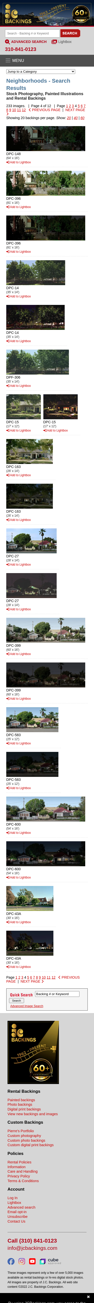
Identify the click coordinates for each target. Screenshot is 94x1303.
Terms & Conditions (23, 1181)
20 (69, 118)
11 (19, 110)
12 (24, 110)
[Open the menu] (47, 60)
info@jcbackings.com (32, 1248)
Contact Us (16, 1221)
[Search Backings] (32, 33)
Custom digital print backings (31, 1145)
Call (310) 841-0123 (32, 1241)
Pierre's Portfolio (21, 1131)
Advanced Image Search (26, 1006)
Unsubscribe (18, 1217)
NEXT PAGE (32, 981)
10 (14, 110)
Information (17, 1167)
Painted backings (21, 1100)
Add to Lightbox (18, 162)
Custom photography (24, 1136)
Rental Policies (19, 1162)
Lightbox (65, 42)
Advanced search (21, 1207)
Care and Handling (23, 1171)
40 (76, 118)
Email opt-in (17, 1212)
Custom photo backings (26, 1140)
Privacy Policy (19, 1176)
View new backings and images (33, 1114)
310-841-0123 (20, 49)
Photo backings (20, 1104)
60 (82, 118)
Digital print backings (24, 1109)
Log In (13, 1198)
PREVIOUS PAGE (45, 110)
